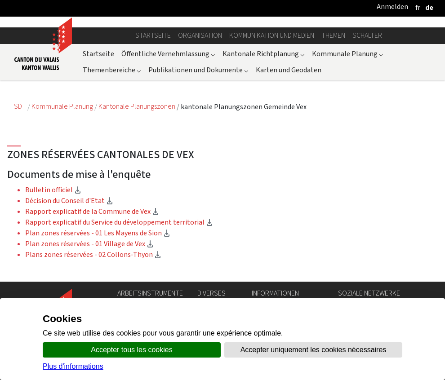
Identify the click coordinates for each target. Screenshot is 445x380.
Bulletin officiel (53, 189)
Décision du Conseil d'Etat (69, 200)
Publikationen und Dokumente (198, 70)
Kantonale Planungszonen (137, 106)
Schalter (367, 35)
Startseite (153, 35)
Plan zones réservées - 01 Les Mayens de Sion (97, 233)
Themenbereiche (112, 70)
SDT (20, 106)
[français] (417, 7)
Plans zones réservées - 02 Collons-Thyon (93, 254)
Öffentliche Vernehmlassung (168, 53)
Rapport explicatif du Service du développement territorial (119, 222)
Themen (333, 35)
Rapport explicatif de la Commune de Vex (92, 211)
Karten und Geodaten (288, 70)
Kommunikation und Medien (271, 35)
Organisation (200, 35)
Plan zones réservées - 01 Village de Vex (89, 243)
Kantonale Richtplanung (263, 53)
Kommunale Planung (347, 53)
